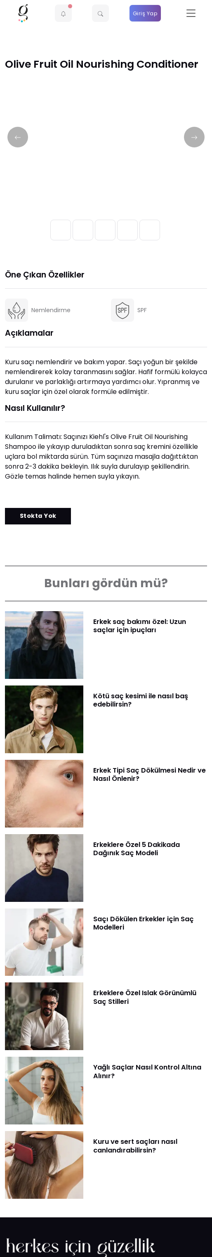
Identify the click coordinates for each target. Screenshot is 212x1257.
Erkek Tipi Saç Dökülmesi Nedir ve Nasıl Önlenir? (149, 774)
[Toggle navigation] (190, 13)
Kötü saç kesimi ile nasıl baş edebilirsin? (140, 700)
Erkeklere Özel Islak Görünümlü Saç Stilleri (144, 997)
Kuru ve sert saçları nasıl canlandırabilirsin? (135, 1146)
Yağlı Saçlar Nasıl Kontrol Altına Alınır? (147, 1071)
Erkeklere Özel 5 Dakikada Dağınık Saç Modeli (136, 849)
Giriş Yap (145, 13)
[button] (63, 13)
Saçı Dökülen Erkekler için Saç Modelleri (143, 923)
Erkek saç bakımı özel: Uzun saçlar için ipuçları (139, 626)
